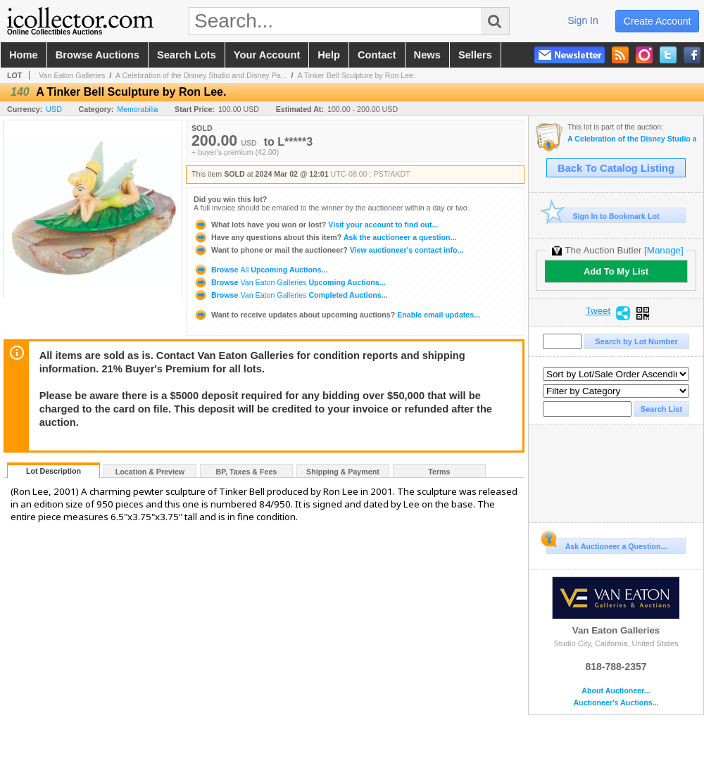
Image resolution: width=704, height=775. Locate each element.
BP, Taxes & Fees (246, 471)
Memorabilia (137, 109)
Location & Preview (149, 471)
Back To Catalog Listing (616, 168)
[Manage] (663, 250)
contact (377, 55)
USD (54, 109)
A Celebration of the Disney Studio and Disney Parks (631, 139)
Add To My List (616, 271)
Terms (439, 471)
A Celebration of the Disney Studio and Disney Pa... (201, 75)
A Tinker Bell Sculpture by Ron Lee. (356, 75)
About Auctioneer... (616, 691)
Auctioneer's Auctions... (615, 703)
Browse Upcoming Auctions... (260, 269)
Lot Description (53, 471)
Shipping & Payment (342, 471)
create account (657, 21)
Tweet (598, 311)
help (329, 55)
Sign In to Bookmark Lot (603, 216)
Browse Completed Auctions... (290, 295)
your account (267, 55)
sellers (475, 55)
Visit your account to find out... (316, 224)
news (427, 55)
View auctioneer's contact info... (328, 250)
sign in (582, 20)
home (23, 55)
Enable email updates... (337, 314)
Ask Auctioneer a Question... (606, 544)
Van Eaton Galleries (72, 75)
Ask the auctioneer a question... (325, 237)
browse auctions (97, 55)
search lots (186, 55)
